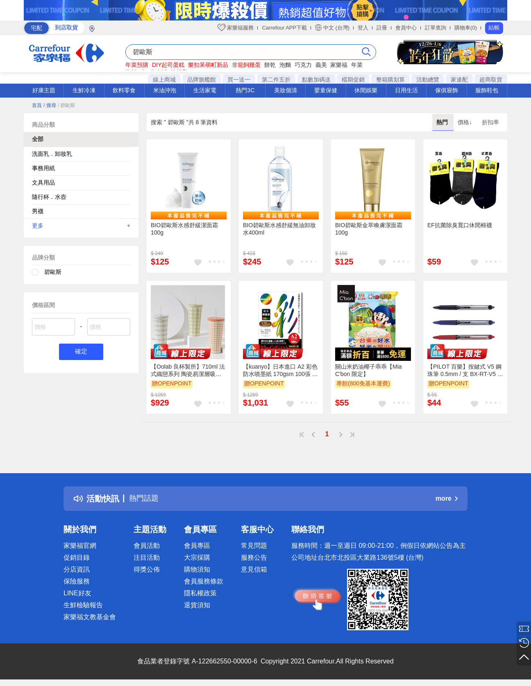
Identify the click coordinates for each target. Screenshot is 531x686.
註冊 (382, 28)
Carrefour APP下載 (284, 28)
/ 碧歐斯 (66, 105)
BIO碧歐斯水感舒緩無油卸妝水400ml (279, 229)
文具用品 (43, 182)
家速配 (459, 79)
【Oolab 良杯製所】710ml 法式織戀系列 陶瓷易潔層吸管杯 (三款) (188, 370)
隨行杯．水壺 (49, 197)
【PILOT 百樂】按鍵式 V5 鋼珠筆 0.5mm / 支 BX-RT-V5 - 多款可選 (464, 370)
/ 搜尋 (49, 105)
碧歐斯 (52, 272)
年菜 (357, 65)
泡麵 (285, 65)
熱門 (442, 122)
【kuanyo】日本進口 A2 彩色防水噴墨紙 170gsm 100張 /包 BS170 (280, 370)
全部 (37, 139)
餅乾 (270, 65)
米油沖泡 (164, 90)
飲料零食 (124, 90)
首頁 (37, 105)
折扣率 (490, 122)
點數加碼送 (316, 79)
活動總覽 (427, 79)
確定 (81, 352)
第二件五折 (276, 79)
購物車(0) (465, 28)
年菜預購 (136, 65)
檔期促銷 (353, 79)
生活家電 (204, 90)
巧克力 (303, 65)
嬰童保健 (325, 90)
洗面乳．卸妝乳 (52, 153)
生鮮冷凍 (84, 90)
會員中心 (406, 28)
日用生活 (406, 90)
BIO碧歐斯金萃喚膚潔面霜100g (368, 229)
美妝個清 (285, 90)
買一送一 (238, 79)
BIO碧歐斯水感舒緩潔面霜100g (184, 229)
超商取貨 (490, 79)
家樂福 (338, 65)
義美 (321, 65)
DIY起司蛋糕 (168, 65)
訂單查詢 (435, 28)
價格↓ (466, 122)
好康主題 (43, 90)
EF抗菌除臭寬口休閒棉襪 (459, 225)
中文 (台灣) (332, 27)
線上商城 (164, 79)
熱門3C (245, 90)
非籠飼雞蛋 (246, 65)
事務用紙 (43, 168)
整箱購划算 (390, 79)
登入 (363, 28)
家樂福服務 (236, 27)
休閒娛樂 (365, 90)
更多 (81, 225)
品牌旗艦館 (201, 79)
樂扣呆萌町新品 (208, 65)
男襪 (37, 211)
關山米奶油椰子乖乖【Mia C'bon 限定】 (368, 370)
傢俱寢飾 (446, 90)
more (447, 498)
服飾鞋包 (486, 90)
